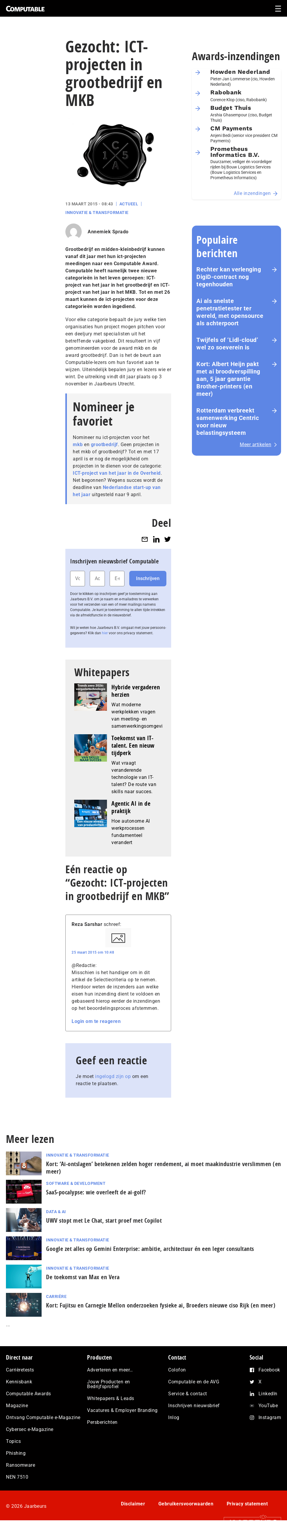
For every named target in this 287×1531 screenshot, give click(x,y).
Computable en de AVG (193, 1382)
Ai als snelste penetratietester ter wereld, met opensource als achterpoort (229, 312)
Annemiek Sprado (108, 232)
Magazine (17, 1405)
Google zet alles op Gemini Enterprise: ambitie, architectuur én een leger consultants (150, 1249)
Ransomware (20, 1465)
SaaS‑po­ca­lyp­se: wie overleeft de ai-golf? (96, 1192)
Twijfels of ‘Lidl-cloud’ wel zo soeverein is (227, 343)
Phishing (16, 1453)
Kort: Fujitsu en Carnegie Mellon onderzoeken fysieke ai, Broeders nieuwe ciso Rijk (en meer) (160, 1305)
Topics (13, 1441)
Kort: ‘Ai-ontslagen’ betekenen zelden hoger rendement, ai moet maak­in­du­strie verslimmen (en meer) (163, 1167)
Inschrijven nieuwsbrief (194, 1405)
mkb (78, 444)
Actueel (128, 203)
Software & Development (75, 1183)
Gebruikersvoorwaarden (186, 1504)
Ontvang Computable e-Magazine (43, 1417)
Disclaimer (133, 1504)
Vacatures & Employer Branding (122, 1410)
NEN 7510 (17, 1477)
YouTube (268, 1405)
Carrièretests (20, 1370)
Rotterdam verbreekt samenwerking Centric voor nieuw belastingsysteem (227, 421)
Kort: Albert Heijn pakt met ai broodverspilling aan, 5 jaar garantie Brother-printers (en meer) (228, 378)
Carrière (56, 1296)
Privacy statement (247, 1504)
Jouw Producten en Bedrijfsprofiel (108, 1384)
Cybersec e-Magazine (29, 1429)
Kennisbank (19, 1382)
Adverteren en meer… (110, 1370)
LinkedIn (267, 1393)
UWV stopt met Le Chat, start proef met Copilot (104, 1220)
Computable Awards (28, 1393)
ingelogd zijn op (113, 1076)
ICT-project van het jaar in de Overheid (117, 473)
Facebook (269, 1370)
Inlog (173, 1417)
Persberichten (102, 1422)
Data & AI (56, 1211)
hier (105, 633)
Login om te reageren (96, 1021)
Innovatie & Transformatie (97, 212)
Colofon (177, 1370)
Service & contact (187, 1393)
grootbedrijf (104, 444)
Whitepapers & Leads (110, 1398)
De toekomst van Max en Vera (83, 1277)
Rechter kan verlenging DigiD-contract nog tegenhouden (228, 277)
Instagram (269, 1417)
